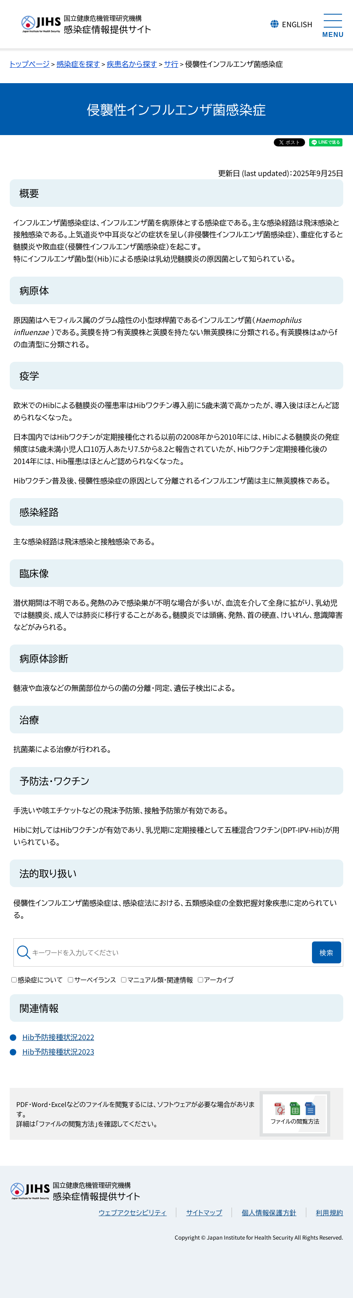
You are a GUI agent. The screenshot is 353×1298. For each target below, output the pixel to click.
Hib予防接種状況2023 (58, 1051)
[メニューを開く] (333, 24)
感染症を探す (78, 63)
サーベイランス (92, 979)
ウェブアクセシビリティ (133, 1212)
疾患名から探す (132, 63)
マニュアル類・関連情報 (157, 979)
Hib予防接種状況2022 (58, 1037)
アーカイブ (216, 979)
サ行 (171, 63)
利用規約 (329, 1212)
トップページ (30, 63)
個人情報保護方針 (269, 1212)
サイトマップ (204, 1212)
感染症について (37, 979)
